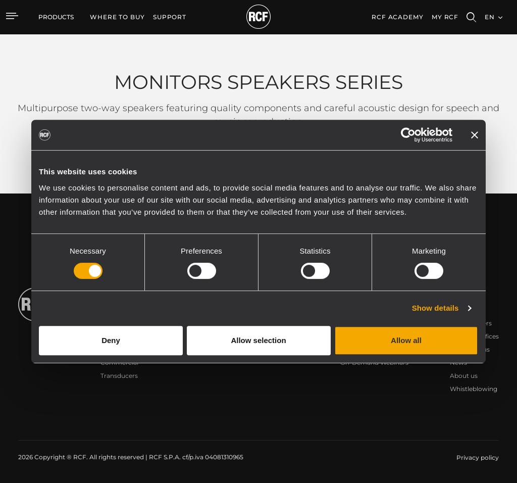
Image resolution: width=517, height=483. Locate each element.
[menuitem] (117, 17)
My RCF (445, 17)
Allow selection (258, 340)
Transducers (119, 375)
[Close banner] (474, 134)
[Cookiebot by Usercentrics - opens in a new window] (408, 134)
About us (464, 375)
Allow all (406, 340)
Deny (110, 340)
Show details (435, 308)
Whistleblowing (473, 389)
